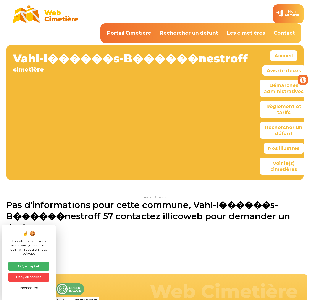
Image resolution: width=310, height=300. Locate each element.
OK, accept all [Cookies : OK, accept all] (29, 266)
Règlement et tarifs (283, 109)
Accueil (283, 55)
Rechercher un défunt (189, 33)
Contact (284, 33)
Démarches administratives (284, 88)
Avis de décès (284, 70)
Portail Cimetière (129, 33)
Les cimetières (246, 33)
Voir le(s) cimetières (283, 166)
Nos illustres (283, 148)
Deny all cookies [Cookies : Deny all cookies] (29, 277)
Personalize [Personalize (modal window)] (29, 288)
